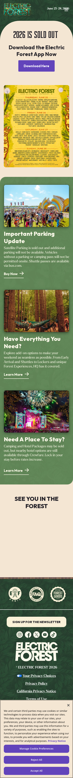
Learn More (13, 374)
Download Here (36, 66)
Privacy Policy (36, 683)
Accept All (37, 770)
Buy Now (11, 274)
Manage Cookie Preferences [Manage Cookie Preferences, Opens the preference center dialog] (36, 748)
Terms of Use (36, 699)
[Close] (68, 705)
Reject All (36, 759)
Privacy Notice (57, 741)
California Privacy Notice (36, 691)
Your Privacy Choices (39, 675)
